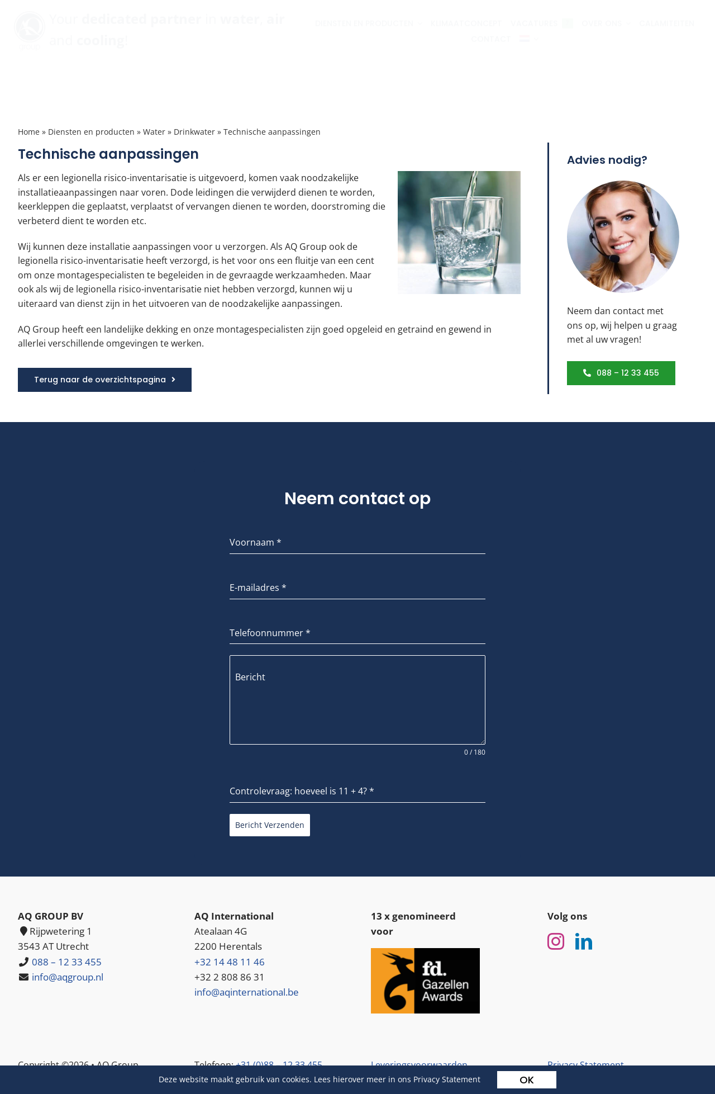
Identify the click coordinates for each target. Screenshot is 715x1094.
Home (29, 131)
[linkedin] (583, 941)
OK (526, 1080)
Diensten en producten (91, 131)
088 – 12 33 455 (67, 961)
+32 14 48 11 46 (229, 961)
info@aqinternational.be (246, 992)
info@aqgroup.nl (67, 976)
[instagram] (555, 941)
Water (154, 131)
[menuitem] (533, 48)
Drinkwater (194, 131)
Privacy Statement (446, 1079)
